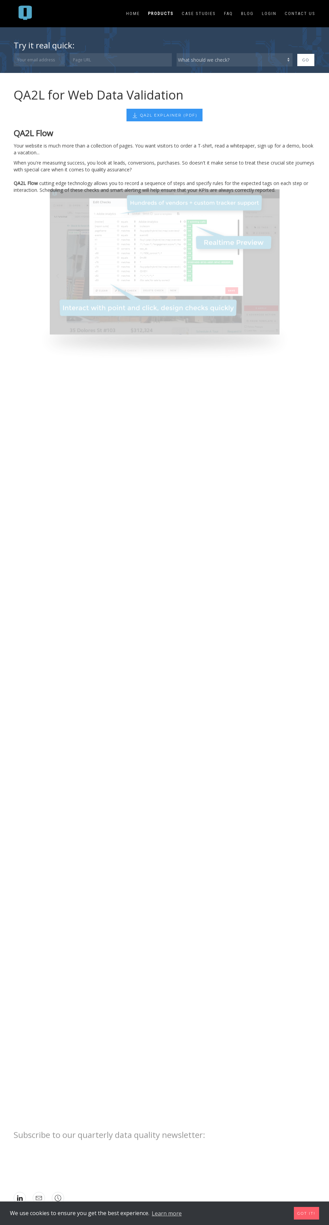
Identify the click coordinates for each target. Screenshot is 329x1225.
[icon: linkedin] (20, 1198)
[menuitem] (26, 13)
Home (133, 13)
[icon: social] (58, 1198)
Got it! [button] (306, 1213)
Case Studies (199, 13)
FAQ (228, 13)
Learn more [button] (167, 1213)
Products (161, 13)
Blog (247, 13)
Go (305, 60)
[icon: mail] (39, 1198)
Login (269, 13)
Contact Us (300, 13)
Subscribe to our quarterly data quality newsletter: (109, 1126)
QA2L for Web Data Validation (98, 95)
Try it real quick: (44, 45)
